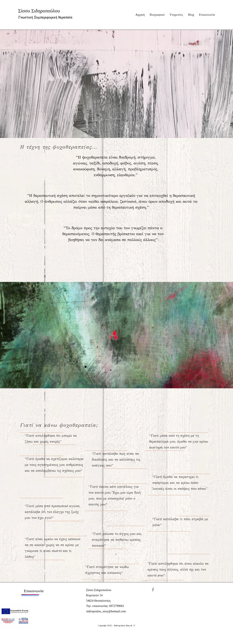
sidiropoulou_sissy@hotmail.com (106, 611)
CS (134, 625)
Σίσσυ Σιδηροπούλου (39, 10)
